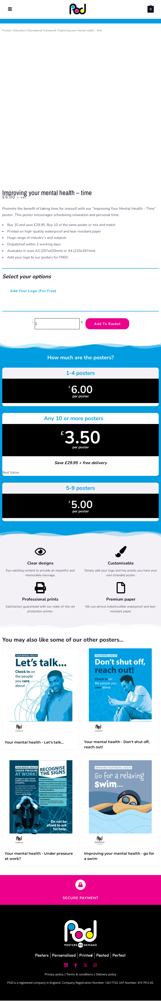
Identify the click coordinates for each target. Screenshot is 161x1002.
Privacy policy (54, 976)
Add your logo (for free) (33, 292)
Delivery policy (106, 976)
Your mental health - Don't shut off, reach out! (117, 745)
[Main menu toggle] (10, 9)
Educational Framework (42, 31)
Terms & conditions (79, 976)
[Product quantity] (57, 325)
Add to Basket (107, 324)
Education (20, 31)
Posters (7, 31)
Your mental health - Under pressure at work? (39, 857)
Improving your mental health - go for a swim (119, 857)
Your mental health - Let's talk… (34, 743)
